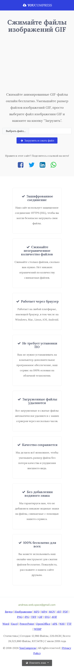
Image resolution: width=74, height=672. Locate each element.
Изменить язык (36, 662)
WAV (62, 623)
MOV (52, 611)
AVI (59, 611)
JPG (27, 616)
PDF (65, 611)
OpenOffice (43, 623)
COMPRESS (37, 5)
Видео (9, 611)
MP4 (44, 611)
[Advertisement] (37, 63)
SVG (47, 616)
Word (5, 623)
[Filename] (50, 131)
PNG (20, 616)
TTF (69, 623)
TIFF (33, 616)
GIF (40, 616)
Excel (14, 623)
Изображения (23, 611)
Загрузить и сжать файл (37, 140)
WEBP (37, 629)
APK (54, 623)
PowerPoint (27, 623)
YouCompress (27, 648)
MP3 (36, 611)
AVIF (54, 616)
